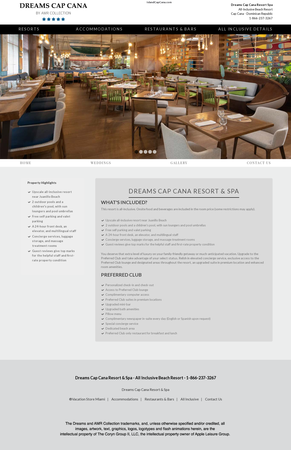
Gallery (179, 163)
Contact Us (259, 163)
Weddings (101, 163)
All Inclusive (190, 399)
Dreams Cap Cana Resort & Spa (145, 390)
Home (25, 163)
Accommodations (99, 29)
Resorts (29, 29)
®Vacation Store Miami (87, 399)
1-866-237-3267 (261, 18)
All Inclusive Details (245, 29)
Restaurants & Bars (170, 29)
